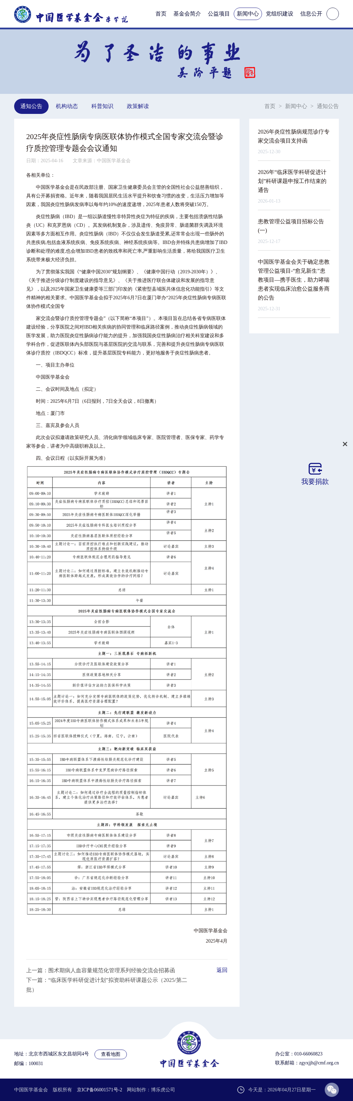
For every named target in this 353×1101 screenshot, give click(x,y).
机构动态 (67, 106)
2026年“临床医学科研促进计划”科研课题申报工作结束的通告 (292, 181)
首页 (161, 14)
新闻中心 (248, 14)
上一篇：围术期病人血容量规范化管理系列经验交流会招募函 (100, 970)
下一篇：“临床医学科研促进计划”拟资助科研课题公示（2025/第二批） (106, 985)
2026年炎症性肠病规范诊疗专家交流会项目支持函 (294, 136)
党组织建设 (279, 14)
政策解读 (138, 106)
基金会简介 (187, 14)
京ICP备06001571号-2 (99, 1089)
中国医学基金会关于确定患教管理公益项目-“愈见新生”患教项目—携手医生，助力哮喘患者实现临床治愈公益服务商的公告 (294, 280)
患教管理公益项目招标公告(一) (291, 225)
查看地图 (110, 1054)
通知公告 (31, 106)
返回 (222, 970)
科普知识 (102, 106)
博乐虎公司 (163, 1089)
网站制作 (136, 1089)
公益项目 (219, 14)
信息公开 (311, 14)
